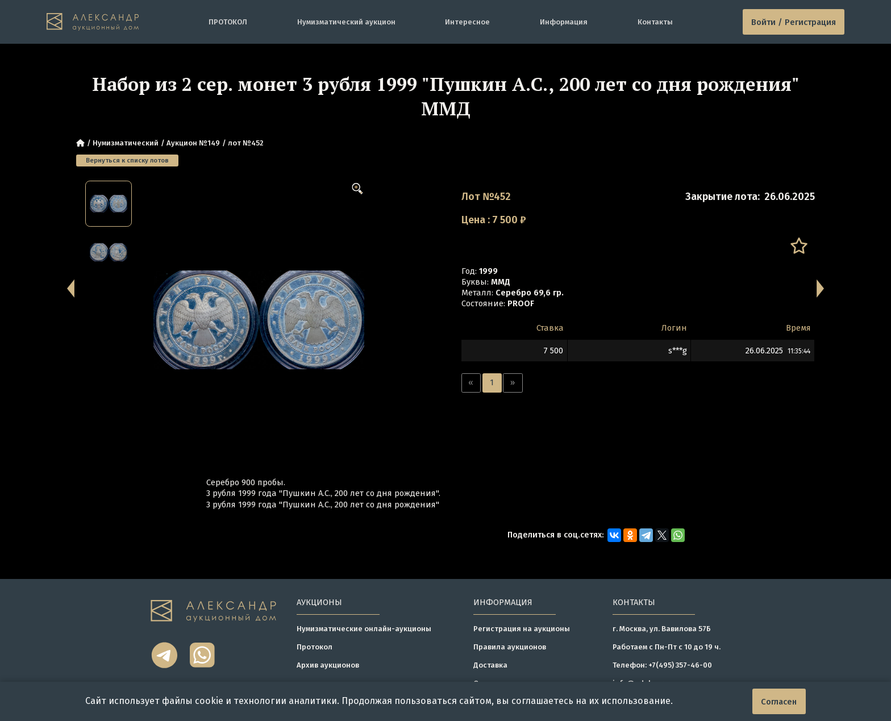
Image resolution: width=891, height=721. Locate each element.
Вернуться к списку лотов (127, 160)
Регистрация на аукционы (521, 628)
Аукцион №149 (193, 143)
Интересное (467, 22)
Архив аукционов (328, 665)
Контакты (655, 22)
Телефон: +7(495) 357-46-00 (662, 665)
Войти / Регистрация (793, 22)
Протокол (314, 647)
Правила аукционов (509, 647)
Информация (564, 22)
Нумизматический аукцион (346, 22)
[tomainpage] (93, 21)
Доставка (490, 665)
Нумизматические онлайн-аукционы (364, 628)
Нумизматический (126, 143)
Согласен (779, 702)
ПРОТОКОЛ (228, 22)
